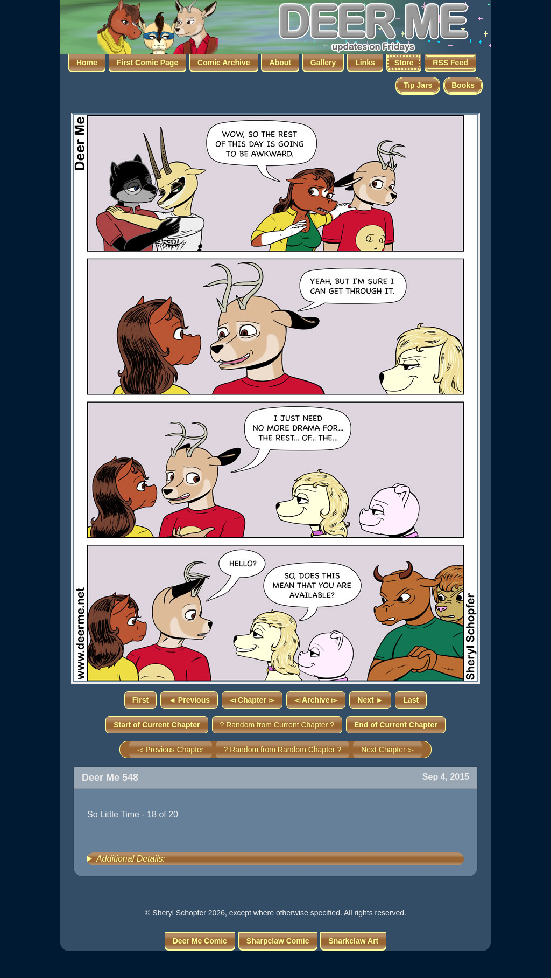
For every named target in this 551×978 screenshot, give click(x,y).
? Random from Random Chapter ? (283, 749)
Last (411, 700)
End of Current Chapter (395, 724)
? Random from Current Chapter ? (277, 724)
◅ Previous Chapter (170, 749)
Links (365, 62)
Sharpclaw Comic (277, 941)
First (140, 700)
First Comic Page (147, 62)
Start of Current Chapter (157, 724)
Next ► (370, 700)
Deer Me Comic (200, 941)
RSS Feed (450, 62)
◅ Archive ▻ (316, 700)
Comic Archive (223, 62)
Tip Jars (418, 85)
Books (463, 85)
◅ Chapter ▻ (252, 700)
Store (404, 62)
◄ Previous (189, 700)
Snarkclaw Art (353, 941)
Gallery (323, 62)
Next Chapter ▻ (387, 749)
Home (86, 62)
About (280, 62)
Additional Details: (130, 858)
